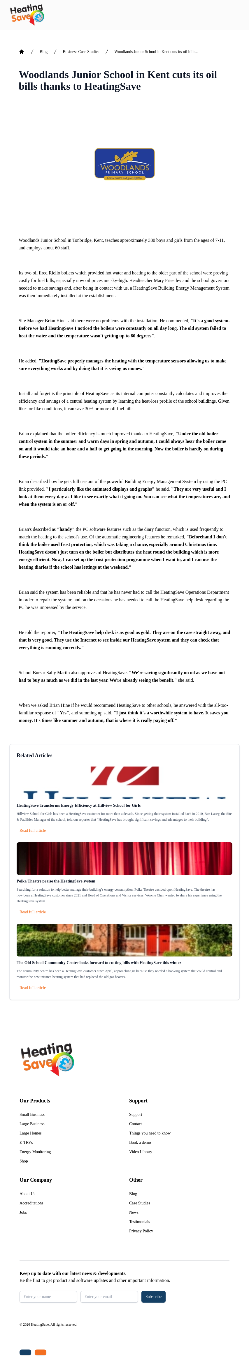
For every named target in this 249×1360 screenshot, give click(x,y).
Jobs (23, 1212)
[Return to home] (27, 15)
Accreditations (31, 1203)
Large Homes (31, 1133)
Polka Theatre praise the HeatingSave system (56, 881)
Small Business (32, 1114)
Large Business (32, 1124)
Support (135, 1114)
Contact (135, 1124)
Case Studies (139, 1203)
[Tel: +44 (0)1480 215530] (25, 1352)
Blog (44, 52)
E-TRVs (26, 1142)
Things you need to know (150, 1133)
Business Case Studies (81, 52)
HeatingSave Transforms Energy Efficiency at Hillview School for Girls (79, 805)
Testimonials (139, 1222)
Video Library (140, 1152)
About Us (27, 1194)
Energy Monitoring (35, 1152)
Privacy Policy (141, 1231)
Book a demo (140, 1142)
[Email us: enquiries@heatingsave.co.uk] (40, 1352)
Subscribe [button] (153, 1296)
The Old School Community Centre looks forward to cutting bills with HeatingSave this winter (99, 963)
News (133, 1212)
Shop (24, 1161)
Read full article (33, 830)
